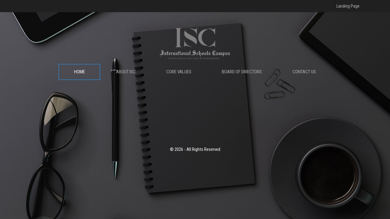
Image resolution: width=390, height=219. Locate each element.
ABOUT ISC (126, 72)
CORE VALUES (178, 72)
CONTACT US (304, 72)
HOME (79, 72)
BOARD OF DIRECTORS (242, 72)
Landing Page (348, 6)
